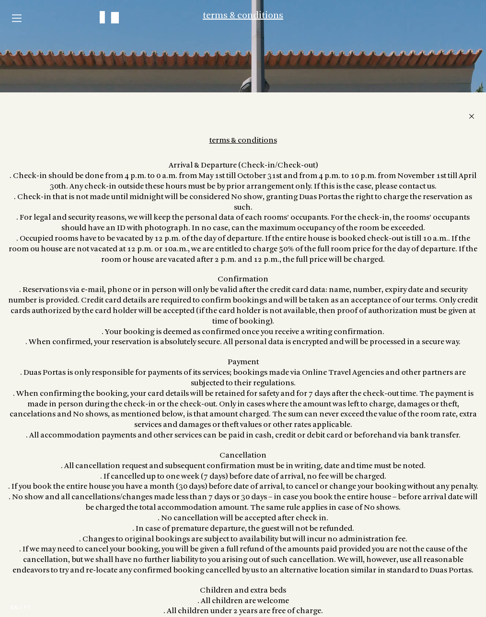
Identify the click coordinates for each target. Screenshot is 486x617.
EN (14, 607)
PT (27, 607)
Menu (16, 18)
